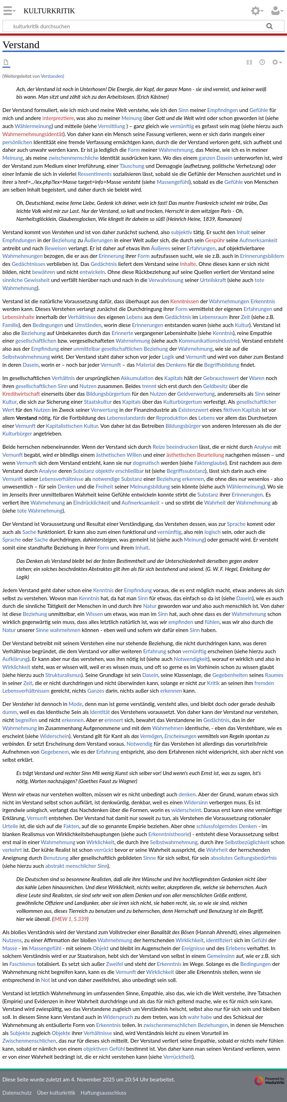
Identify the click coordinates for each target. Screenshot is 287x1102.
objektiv (104, 471)
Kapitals (173, 378)
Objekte (61, 1033)
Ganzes (95, 690)
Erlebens (236, 948)
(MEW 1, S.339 (70, 919)
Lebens (134, 317)
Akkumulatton (137, 378)
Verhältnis (63, 378)
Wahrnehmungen (22, 256)
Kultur (242, 325)
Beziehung (64, 240)
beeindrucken (182, 447)
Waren (256, 378)
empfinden (180, 622)
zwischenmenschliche (74, 158)
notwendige (106, 479)
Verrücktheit (177, 1056)
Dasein (224, 158)
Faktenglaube (209, 463)
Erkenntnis (263, 301)
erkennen (193, 479)
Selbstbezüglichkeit (247, 842)
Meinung (132, 118)
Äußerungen (98, 240)
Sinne (42, 630)
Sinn (183, 110)
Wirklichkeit (16, 667)
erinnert (113, 720)
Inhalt (243, 232)
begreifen (26, 720)
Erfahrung (154, 651)
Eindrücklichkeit (91, 502)
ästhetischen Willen (119, 455)
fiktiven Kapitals (241, 410)
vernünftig (182, 126)
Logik (168, 356)
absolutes (222, 858)
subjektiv (181, 232)
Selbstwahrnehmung (26, 356)
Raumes (274, 675)
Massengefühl (173, 182)
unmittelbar (86, 348)
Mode (75, 704)
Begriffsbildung (222, 365)
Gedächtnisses (28, 264)
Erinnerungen (147, 325)
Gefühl (259, 940)
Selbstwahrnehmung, (174, 842)
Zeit (245, 317)
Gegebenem (55, 752)
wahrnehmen (65, 630)
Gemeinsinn (221, 956)
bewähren (43, 272)
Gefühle (259, 110)
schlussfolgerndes (216, 826)
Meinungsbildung (150, 486)
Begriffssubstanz (186, 471)
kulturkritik (49, 10)
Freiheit (104, 486)
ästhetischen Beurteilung (195, 455)
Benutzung (55, 858)
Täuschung (131, 166)
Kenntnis (223, 333)
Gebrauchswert (221, 378)
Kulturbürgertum (182, 402)
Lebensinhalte (18, 317)
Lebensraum (213, 317)
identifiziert (219, 940)
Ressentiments (95, 174)
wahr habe (200, 1017)
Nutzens (12, 940)
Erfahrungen (201, 248)
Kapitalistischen (64, 426)
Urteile (10, 826)
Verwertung (104, 410)
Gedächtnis (104, 264)
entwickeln (92, 272)
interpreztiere (58, 118)
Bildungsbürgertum (108, 393)
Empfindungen (19, 240)
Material (145, 365)
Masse (9, 948)
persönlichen (17, 142)
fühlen (212, 622)
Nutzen (88, 386)
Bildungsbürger (182, 426)
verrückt (103, 850)
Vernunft (195, 356)
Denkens (176, 365)
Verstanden (52, 76)
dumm (9, 712)
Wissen (94, 614)
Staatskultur (97, 402)
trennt (149, 386)
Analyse (263, 447)
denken (187, 794)
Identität (100, 712)
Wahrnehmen (168, 728)
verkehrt (12, 850)
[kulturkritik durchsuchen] (143, 25)
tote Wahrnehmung (39, 510)
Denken (67, 486)
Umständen (88, 325)
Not (45, 980)
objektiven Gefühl (104, 1048)
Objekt (101, 948)
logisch (213, 532)
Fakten (71, 826)
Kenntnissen (184, 301)
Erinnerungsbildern (262, 256)
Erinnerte (122, 333)
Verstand (26, 418)
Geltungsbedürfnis (255, 858)
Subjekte (20, 1033)
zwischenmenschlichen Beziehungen (186, 1025)
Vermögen (151, 736)
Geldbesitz (215, 386)
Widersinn (196, 802)
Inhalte (188, 264)
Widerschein (54, 736)
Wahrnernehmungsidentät (32, 134)
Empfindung (45, 348)
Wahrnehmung (176, 150)
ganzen (207, 158)
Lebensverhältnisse (61, 479)
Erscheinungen (180, 736)
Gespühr (215, 240)
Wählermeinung (33, 126)
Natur (149, 606)
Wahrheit (215, 502)
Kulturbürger (17, 433)
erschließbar (129, 471)
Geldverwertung (196, 393)
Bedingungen (47, 325)
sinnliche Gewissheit (26, 280)
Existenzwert (193, 410)
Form (134, 150)
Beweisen (56, 248)
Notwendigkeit (191, 659)
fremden (264, 683)
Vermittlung (111, 126)
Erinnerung (111, 256)
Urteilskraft (213, 280)
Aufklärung (15, 659)
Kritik (213, 683)
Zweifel (114, 964)
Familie (10, 325)
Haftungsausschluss (103, 1092)
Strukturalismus (63, 675)
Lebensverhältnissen (26, 690)
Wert (8, 410)
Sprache (236, 524)
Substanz (83, 471)
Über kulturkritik (56, 1092)
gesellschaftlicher (256, 402)
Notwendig (140, 743)
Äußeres (160, 248)
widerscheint (186, 810)
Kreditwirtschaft (21, 393)
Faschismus (22, 964)
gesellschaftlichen (35, 340)
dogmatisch (146, 463)
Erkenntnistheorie (169, 834)
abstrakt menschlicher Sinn (76, 866)
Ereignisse (193, 948)
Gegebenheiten (230, 675)
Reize (159, 447)
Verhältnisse (82, 317)
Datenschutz (17, 1092)
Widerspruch (118, 1017)
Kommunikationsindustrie (208, 340)
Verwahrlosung (165, 280)
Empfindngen (222, 110)
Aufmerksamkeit (259, 240)
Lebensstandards (126, 418)
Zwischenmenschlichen (29, 1040)
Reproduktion (172, 418)
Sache (29, 532)
